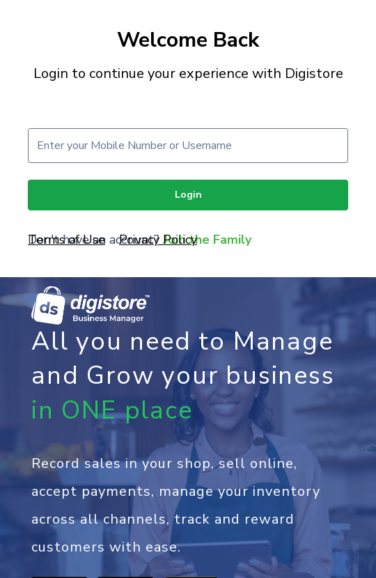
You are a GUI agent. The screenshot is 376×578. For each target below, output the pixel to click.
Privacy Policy (158, 239)
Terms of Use (66, 239)
